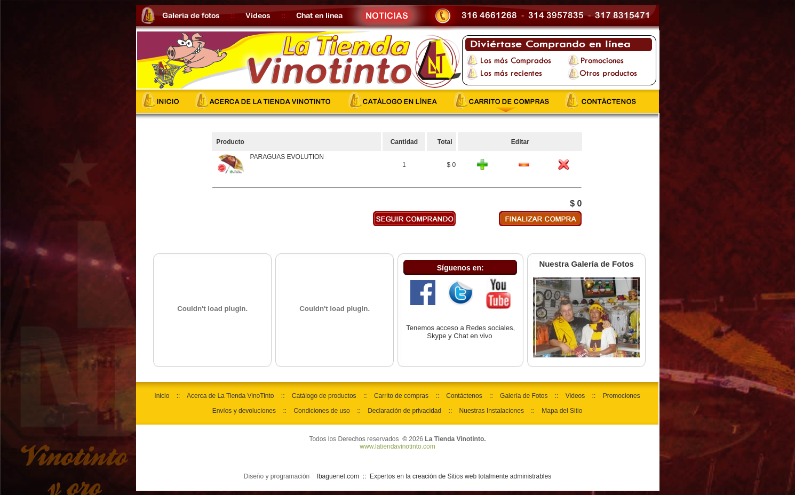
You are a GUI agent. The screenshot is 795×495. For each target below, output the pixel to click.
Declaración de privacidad (404, 410)
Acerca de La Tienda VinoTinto (230, 396)
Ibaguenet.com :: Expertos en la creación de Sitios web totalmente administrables (434, 476)
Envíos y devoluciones (244, 410)
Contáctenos (464, 396)
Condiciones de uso (321, 410)
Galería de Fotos (523, 396)
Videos (575, 396)
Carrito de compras (401, 396)
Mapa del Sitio (562, 410)
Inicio (161, 396)
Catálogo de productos (324, 396)
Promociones (621, 396)
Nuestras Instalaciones (491, 410)
